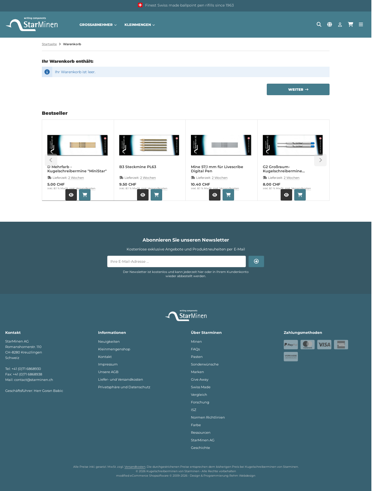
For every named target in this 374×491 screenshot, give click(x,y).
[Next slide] (320, 160)
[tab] (90, 204)
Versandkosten (85, 188)
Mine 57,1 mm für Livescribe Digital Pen (217, 169)
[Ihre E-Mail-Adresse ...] (176, 261)
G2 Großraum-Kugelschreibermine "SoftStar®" (282, 169)
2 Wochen (76, 178)
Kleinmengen (139, 24)
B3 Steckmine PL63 (137, 167)
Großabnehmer (98, 24)
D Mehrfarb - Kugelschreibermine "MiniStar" (77, 169)
